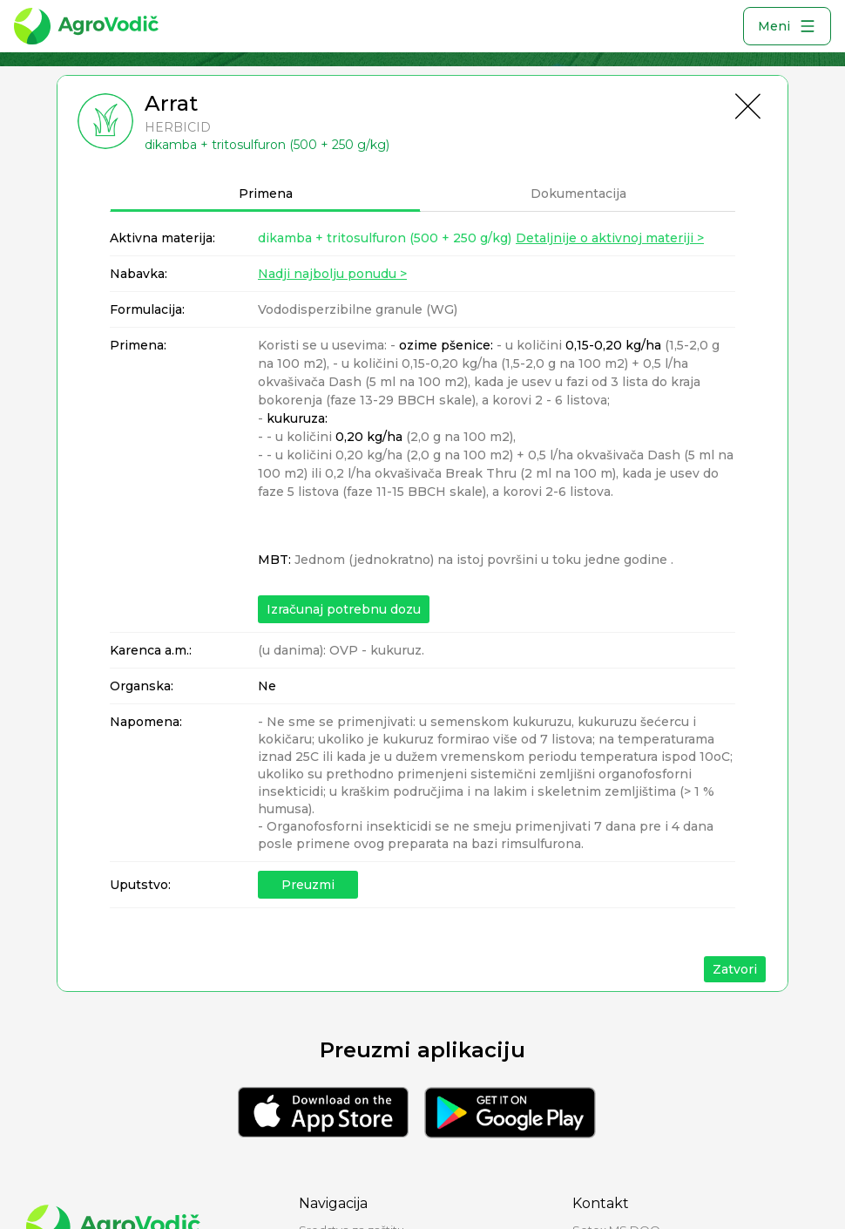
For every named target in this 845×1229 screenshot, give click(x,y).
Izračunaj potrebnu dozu (344, 609)
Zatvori (735, 969)
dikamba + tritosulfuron (384, 238)
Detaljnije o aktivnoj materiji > (610, 238)
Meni (787, 26)
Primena (266, 193)
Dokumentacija (578, 193)
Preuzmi (308, 885)
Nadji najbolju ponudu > (332, 274)
